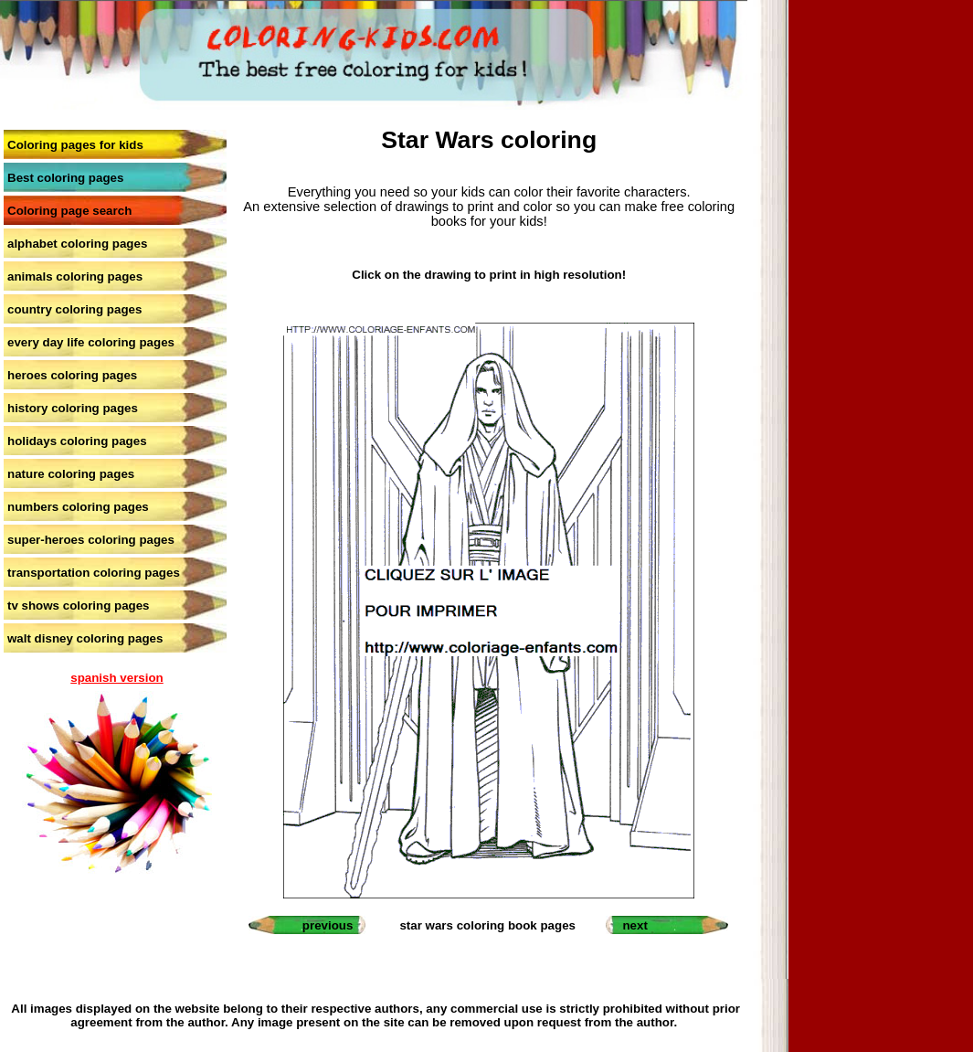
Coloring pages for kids (75, 145)
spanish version (116, 678)
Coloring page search (69, 211)
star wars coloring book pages (487, 925)
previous (328, 925)
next (634, 925)
